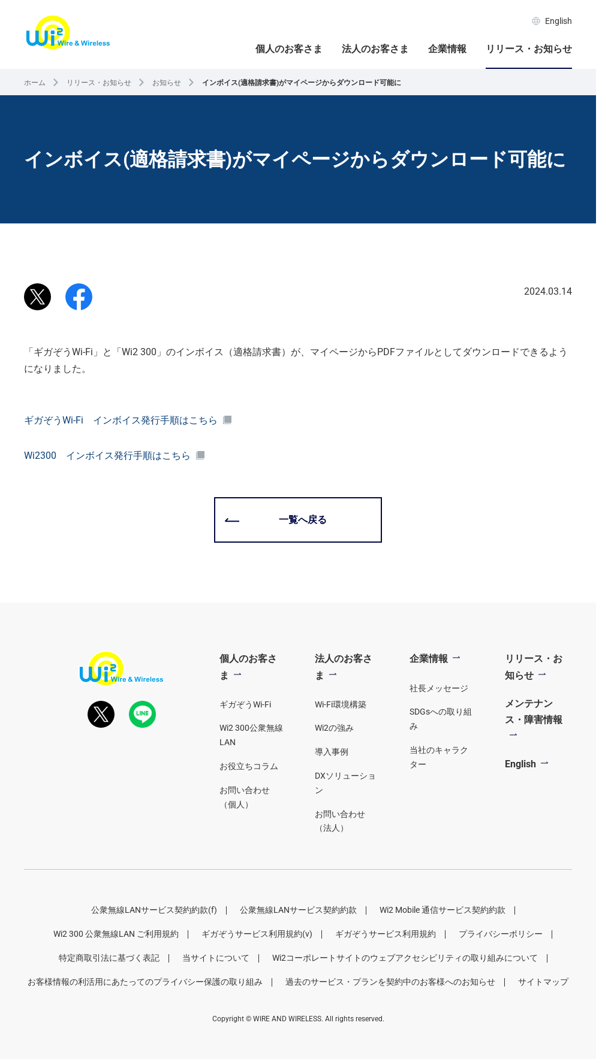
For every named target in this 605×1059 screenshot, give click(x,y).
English (552, 21)
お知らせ (166, 82)
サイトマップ (543, 982)
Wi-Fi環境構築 (340, 704)
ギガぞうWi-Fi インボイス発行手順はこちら (128, 420)
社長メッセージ (439, 688)
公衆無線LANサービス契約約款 (298, 910)
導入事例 (331, 752)
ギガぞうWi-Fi (245, 704)
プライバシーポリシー (501, 934)
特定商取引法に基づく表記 (109, 958)
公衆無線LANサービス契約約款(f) (154, 910)
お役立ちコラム (248, 766)
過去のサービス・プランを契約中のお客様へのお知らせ (390, 982)
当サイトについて (215, 958)
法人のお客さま (375, 49)
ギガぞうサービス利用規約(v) (256, 934)
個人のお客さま (289, 49)
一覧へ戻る (303, 519)
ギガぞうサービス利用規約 (385, 934)
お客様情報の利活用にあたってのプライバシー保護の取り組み (145, 982)
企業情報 (447, 49)
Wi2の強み (334, 728)
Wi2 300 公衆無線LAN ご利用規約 (116, 934)
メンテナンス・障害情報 (533, 711)
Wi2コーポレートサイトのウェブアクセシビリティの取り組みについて (405, 958)
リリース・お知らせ (529, 49)
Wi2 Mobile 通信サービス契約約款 (442, 910)
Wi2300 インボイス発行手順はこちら (114, 455)
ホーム (35, 82)
